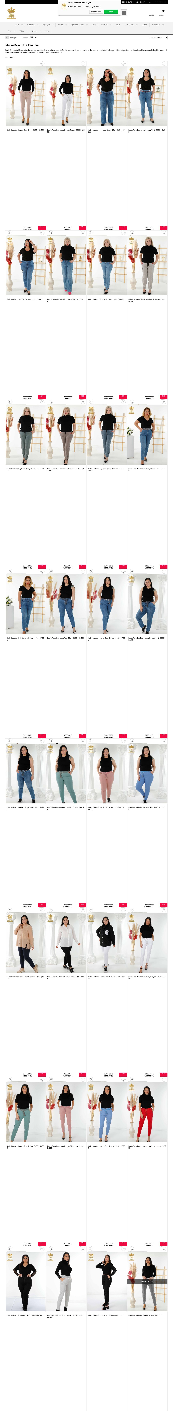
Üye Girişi (118, 1355)
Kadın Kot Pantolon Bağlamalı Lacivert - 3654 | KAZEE (25, 855)
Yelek (47, 31)
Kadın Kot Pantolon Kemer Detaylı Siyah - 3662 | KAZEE (25, 935)
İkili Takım (129, 25)
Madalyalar (38, 1367)
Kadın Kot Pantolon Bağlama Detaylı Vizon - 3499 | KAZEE (106, 1257)
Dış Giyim (46, 25)
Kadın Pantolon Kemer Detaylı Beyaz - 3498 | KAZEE (147, 533)
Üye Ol (117, 1359)
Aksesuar (30, 25)
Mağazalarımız (39, 1371)
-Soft (72, 1407)
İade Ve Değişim (94, 1363)
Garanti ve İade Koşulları (70, 1367)
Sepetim (10, 1359)
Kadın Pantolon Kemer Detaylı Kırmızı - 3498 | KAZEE (147, 614)
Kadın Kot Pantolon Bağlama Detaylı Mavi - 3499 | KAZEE (147, 1257)
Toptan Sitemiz (147, 1355)
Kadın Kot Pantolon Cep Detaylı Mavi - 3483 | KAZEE (65, 1257)
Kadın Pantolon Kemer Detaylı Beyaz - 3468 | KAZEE (106, 533)
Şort (9, 31)
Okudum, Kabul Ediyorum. (25, 1335)
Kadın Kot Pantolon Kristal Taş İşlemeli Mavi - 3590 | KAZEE (147, 935)
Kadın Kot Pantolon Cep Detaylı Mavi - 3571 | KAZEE (106, 1016)
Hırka (118, 25)
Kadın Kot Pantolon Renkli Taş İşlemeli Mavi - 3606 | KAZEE (106, 935)
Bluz (17, 25)
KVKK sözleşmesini (17, 1335)
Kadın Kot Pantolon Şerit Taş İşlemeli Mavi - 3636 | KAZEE (65, 935)
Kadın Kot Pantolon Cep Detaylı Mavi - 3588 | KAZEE (65, 1016)
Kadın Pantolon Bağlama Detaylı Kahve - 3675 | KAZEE (65, 292)
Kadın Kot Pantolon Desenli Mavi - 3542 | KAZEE (146, 1176)
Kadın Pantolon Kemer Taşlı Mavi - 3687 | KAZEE (65, 371)
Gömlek (104, 25)
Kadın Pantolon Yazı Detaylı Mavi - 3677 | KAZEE (25, 210)
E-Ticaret (78, 1407)
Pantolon (156, 25)
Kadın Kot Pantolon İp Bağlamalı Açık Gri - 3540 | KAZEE (65, 694)
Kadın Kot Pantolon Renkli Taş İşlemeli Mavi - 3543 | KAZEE (106, 1177)
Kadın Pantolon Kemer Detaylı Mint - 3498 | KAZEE (25, 614)
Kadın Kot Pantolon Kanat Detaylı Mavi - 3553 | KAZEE (66, 1096)
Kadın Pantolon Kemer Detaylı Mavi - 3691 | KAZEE (147, 131)
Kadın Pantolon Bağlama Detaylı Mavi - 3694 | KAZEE (106, 131)
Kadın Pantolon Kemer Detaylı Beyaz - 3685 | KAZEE (65, 131)
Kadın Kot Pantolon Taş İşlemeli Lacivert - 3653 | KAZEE (106, 855)
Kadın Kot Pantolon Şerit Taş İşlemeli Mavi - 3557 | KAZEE (146, 1016)
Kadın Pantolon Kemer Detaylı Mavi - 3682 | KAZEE (106, 372)
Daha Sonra (96, 12)
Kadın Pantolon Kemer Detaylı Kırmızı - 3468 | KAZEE (147, 775)
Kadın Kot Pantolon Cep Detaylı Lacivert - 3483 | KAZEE (25, 1257)
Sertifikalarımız (39, 1363)
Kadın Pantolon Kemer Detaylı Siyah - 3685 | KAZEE (25, 775)
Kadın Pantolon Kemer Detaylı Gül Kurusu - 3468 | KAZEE (106, 453)
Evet (111, 12)
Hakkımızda (38, 1355)
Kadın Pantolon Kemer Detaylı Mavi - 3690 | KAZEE (147, 292)
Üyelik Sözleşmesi (67, 1359)
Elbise (60, 25)
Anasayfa (10, 1355)
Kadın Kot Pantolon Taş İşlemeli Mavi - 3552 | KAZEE (106, 1096)
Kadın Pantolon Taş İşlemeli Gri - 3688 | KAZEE (145, 693)
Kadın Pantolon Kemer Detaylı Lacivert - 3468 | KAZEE (25, 533)
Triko (22, 31)
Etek (94, 25)
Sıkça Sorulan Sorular (96, 1355)
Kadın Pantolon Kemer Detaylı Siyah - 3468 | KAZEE (66, 533)
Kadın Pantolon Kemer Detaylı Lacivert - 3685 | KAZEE (66, 775)
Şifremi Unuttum (121, 1363)
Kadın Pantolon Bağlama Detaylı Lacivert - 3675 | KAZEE (106, 292)
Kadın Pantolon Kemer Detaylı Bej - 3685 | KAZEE (25, 130)
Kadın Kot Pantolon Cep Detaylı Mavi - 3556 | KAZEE (25, 1096)
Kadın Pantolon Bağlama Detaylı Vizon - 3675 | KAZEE (25, 292)
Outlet (144, 25)
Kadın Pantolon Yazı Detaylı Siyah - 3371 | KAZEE (106, 693)
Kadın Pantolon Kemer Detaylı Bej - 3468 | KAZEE (106, 774)
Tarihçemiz (38, 1359)
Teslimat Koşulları (67, 1355)
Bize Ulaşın (92, 1359)
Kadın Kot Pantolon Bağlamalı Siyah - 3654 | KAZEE (66, 855)
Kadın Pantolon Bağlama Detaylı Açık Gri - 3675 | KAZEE (146, 211)
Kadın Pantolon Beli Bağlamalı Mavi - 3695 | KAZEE (66, 211)
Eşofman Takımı (77, 25)
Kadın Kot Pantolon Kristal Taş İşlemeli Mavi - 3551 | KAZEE (147, 1096)
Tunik (34, 31)
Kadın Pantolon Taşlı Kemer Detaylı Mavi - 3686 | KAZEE (146, 372)
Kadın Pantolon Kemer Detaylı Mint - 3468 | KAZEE (65, 453)
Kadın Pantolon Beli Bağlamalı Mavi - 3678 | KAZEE (25, 372)
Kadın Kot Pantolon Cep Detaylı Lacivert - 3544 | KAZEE (66, 1177)
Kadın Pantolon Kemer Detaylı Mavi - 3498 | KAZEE (106, 614)
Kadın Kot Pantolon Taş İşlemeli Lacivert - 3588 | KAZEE (25, 1016)
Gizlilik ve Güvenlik (68, 1371)
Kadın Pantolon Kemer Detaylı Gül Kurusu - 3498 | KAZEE (66, 614)
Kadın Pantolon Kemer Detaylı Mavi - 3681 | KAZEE (25, 453)
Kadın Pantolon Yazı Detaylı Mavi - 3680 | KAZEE (106, 210)
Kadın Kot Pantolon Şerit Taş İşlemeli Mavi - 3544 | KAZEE (25, 1177)
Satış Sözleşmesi (67, 1363)
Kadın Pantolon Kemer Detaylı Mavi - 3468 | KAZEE (147, 453)
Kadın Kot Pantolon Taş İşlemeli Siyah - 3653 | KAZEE (147, 855)
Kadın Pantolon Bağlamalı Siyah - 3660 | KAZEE (24, 693)
